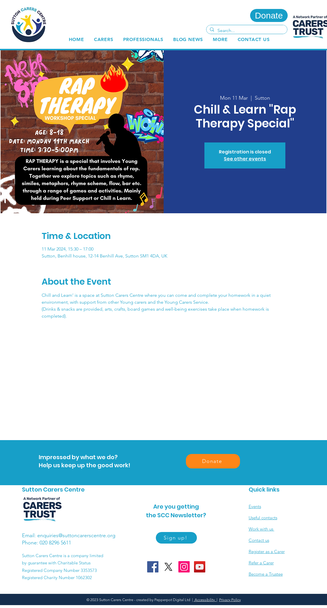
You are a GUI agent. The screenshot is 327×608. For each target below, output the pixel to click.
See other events (245, 158)
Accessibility (205, 600)
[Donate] (269, 15)
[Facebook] (152, 566)
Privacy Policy (230, 600)
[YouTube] (199, 566)
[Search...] (246, 30)
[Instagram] (184, 566)
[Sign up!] (176, 538)
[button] (103, 39)
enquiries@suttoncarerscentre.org (76, 535)
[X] (168, 566)
